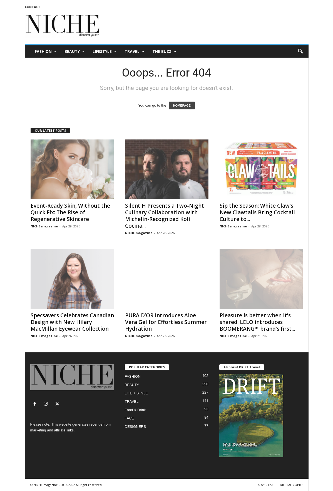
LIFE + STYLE (136, 393)
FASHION (46, 51)
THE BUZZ (164, 51)
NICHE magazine (44, 226)
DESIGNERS (135, 426)
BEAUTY (74, 51)
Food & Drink (135, 410)
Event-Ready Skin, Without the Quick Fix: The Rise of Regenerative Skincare (70, 212)
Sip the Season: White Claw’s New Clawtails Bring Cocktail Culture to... (257, 212)
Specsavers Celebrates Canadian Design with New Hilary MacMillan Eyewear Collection (72, 322)
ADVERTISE (266, 485)
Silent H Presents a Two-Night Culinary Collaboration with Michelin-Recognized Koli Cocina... (164, 215)
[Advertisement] (207, 26)
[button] (300, 51)
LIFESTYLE (105, 51)
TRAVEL (135, 51)
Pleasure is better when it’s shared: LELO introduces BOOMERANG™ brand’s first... (257, 322)
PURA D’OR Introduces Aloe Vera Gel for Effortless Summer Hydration (166, 322)
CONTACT (32, 7)
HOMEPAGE (181, 105)
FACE (129, 418)
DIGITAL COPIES (291, 485)
